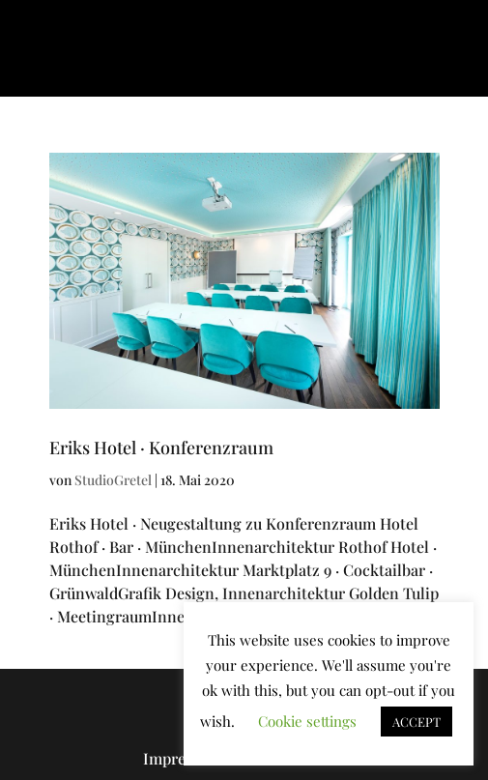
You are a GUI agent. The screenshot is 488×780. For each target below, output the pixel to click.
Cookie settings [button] (307, 721)
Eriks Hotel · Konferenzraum (161, 447)
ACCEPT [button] (416, 721)
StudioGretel (113, 480)
